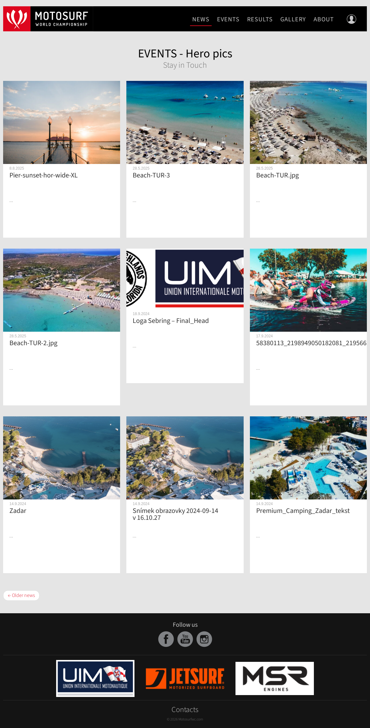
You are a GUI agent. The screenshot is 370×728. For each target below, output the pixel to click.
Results (260, 19)
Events (228, 19)
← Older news (21, 595)
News (200, 19)
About (324, 19)
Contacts (185, 709)
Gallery (293, 19)
